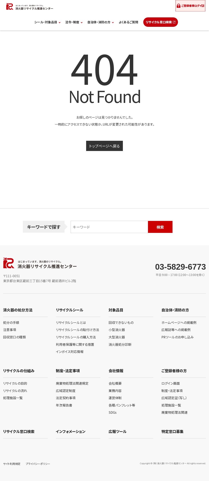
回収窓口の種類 (14, 337)
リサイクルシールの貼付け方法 (77, 329)
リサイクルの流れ (15, 390)
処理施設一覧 (13, 397)
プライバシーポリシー (38, 464)
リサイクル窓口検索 (159, 22)
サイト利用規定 (11, 464)
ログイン (191, 6)
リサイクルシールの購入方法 (76, 337)
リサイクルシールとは (71, 322)
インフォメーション (70, 431)
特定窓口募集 (172, 431)
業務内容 (115, 390)
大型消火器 (117, 337)
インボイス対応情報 (69, 351)
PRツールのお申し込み (177, 337)
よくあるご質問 (128, 22)
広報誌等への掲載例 (176, 329)
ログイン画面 (170, 383)
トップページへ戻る (104, 146)
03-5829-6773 (180, 267)
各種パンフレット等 (122, 405)
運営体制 (115, 397)
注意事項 (9, 329)
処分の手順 (11, 322)
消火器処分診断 (120, 344)
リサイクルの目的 (15, 383)
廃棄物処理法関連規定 (72, 383)
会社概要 (115, 383)
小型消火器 (117, 329)
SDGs (113, 412)
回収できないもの (121, 322)
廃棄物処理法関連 (174, 412)
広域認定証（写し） (174, 397)
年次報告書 (64, 405)
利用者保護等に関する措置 (75, 344)
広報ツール (118, 431)
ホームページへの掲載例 (179, 322)
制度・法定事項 (172, 390)
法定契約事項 (66, 397)
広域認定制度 (66, 390)
